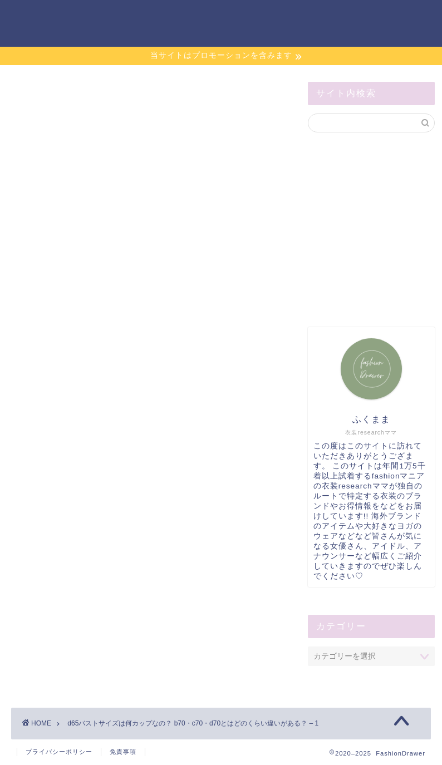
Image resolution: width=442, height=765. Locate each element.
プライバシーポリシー (59, 751)
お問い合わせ (239, 17)
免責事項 (123, 751)
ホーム (182, 17)
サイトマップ (309, 17)
